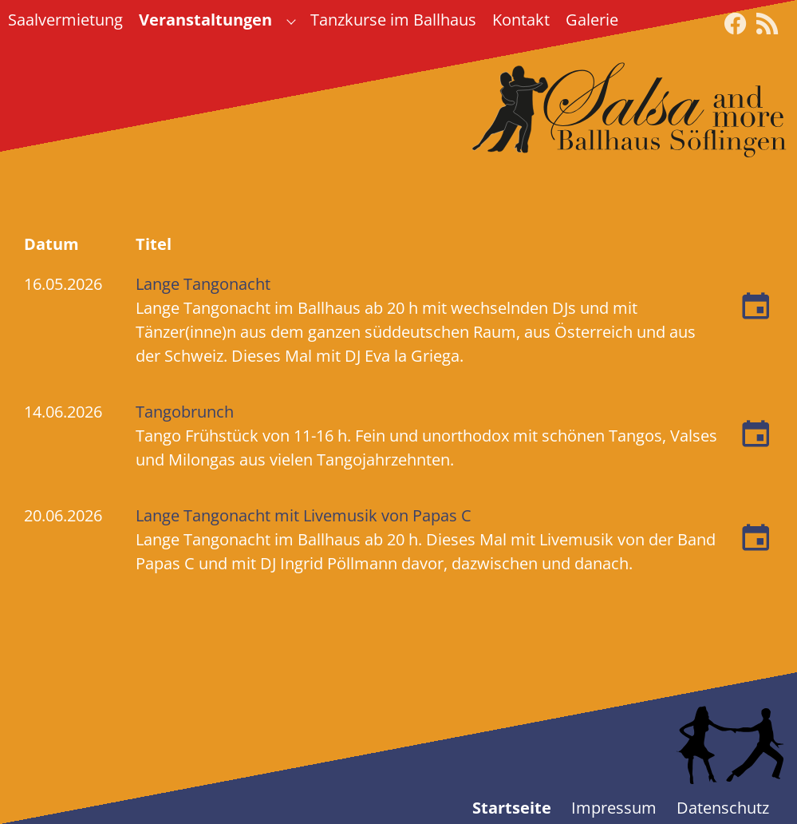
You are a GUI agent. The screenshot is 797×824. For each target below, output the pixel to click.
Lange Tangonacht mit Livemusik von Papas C (303, 515)
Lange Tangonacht (203, 284)
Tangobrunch (185, 411)
